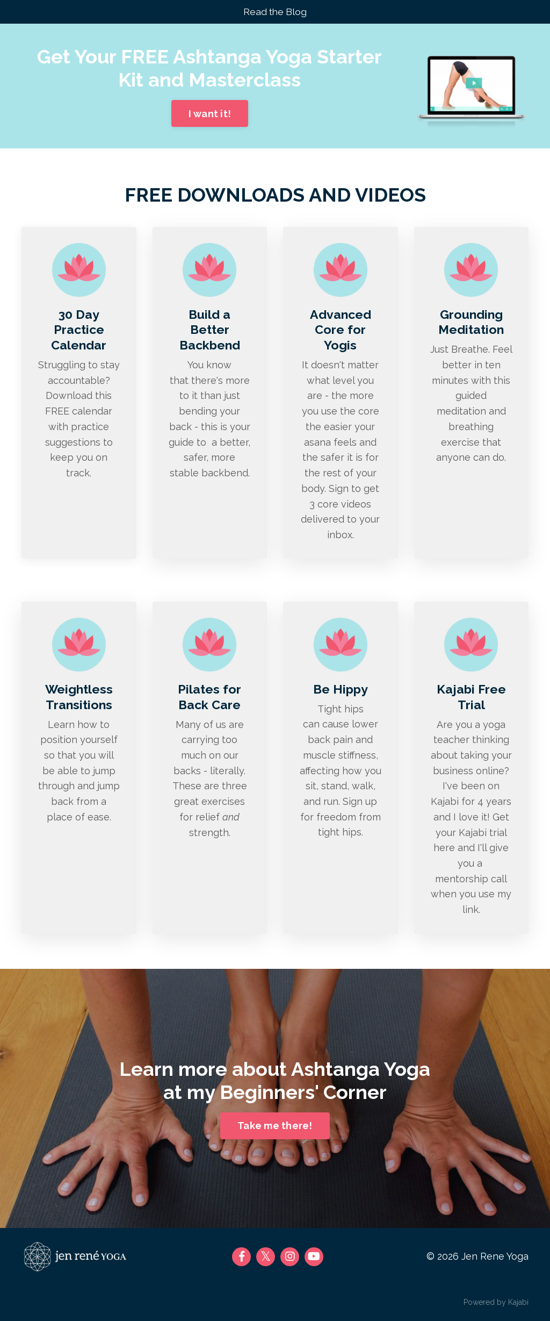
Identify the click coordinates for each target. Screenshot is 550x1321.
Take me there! (275, 1128)
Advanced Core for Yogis (340, 330)
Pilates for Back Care (210, 698)
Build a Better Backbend (209, 330)
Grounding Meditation (471, 322)
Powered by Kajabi (496, 1304)
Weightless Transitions (78, 698)
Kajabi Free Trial (471, 698)
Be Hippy (340, 690)
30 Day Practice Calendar (78, 330)
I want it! (210, 114)
